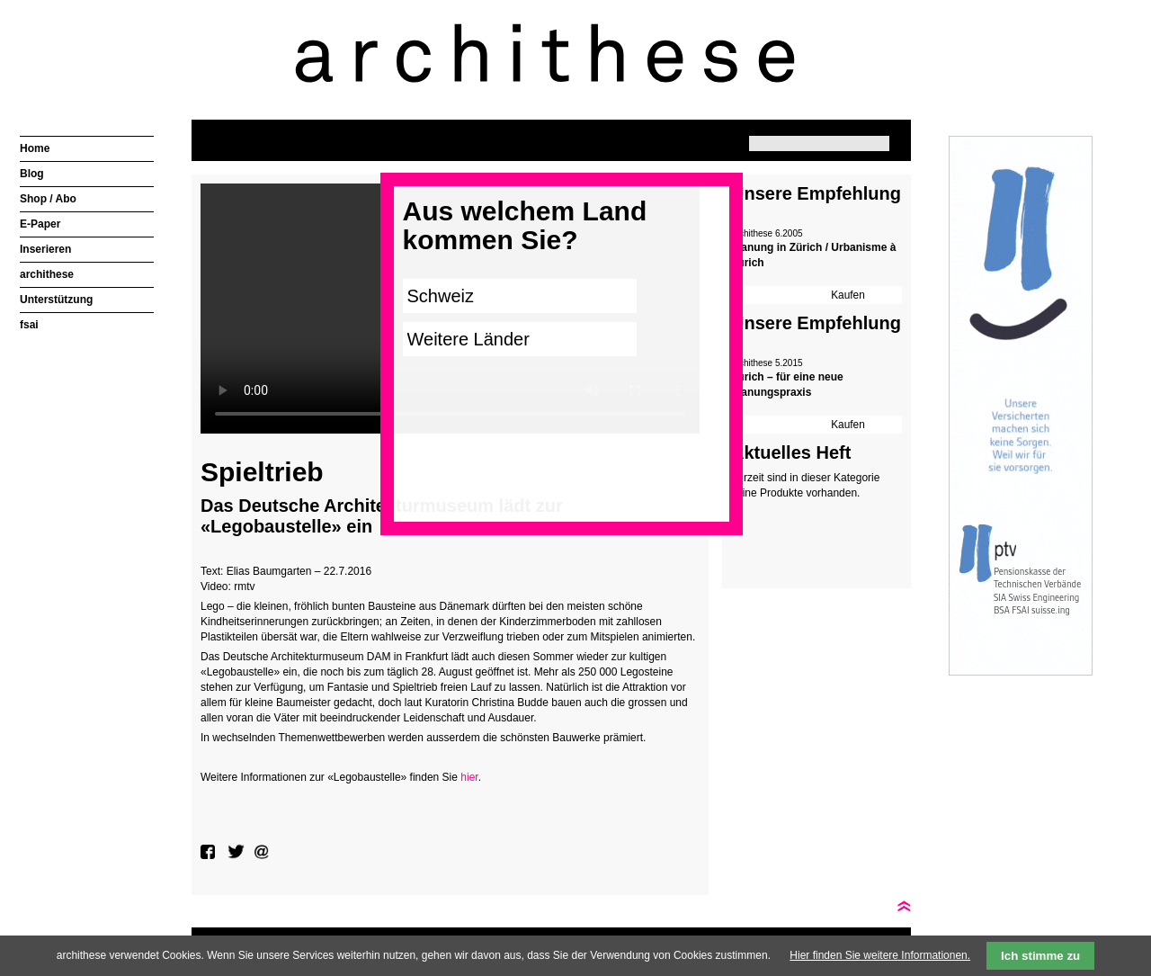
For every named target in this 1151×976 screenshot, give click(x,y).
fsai (29, 324)
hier (468, 777)
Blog (32, 173)
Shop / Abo (48, 199)
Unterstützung (56, 299)
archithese (47, 274)
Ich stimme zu (1040, 956)
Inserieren (45, 249)
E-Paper (40, 224)
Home (34, 148)
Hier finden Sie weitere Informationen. (880, 955)
